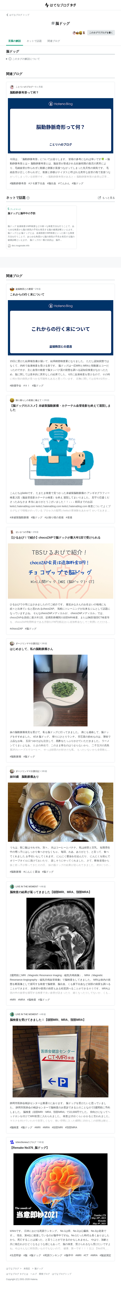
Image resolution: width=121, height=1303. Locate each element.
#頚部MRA (71, 1127)
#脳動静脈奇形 (18, 183)
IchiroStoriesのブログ (26, 1142)
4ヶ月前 (39, 87)
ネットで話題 (34, 40)
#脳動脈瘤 (15, 756)
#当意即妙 (15, 1255)
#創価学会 (15, 385)
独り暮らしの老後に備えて (29, 400)
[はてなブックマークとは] (28, 197)
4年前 (43, 886)
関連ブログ (53, 40)
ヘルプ (33, 1274)
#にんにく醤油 (31, 871)
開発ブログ (44, 1274)
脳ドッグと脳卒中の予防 (21, 213)
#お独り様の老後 (54, 517)
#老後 (69, 517)
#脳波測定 (105, 1255)
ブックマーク (14, 208)
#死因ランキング (52, 1255)
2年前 (38, 289)
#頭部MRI (57, 1127)
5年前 (41, 1142)
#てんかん (64, 183)
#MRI (13, 999)
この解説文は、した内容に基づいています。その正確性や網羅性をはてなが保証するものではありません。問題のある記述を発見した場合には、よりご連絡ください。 (23, 59)
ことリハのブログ (24, 87)
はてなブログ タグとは (17, 1274)
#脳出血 (51, 183)
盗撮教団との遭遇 (24, 289)
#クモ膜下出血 (36, 183)
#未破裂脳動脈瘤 (19, 517)
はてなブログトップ (61, 1274)
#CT (86, 1255)
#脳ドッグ (77, 183)
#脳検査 (31, 999)
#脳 (25, 1255)
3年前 (44, 643)
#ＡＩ (26, 385)
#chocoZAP (16, 628)
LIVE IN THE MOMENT (27, 886)
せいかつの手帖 (23, 532)
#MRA (21, 999)
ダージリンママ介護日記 (27, 643)
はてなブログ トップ (17, 15)
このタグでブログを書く (101, 32)
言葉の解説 (14, 40)
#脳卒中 (68, 1255)
